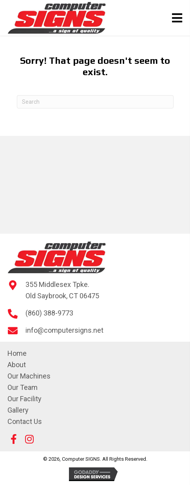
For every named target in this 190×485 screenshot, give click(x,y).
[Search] (95, 101)
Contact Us (24, 421)
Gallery (18, 410)
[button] (14, 439)
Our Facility (24, 399)
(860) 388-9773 (49, 313)
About (16, 365)
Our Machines (29, 376)
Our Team (22, 387)
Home (17, 353)
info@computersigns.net (64, 330)
